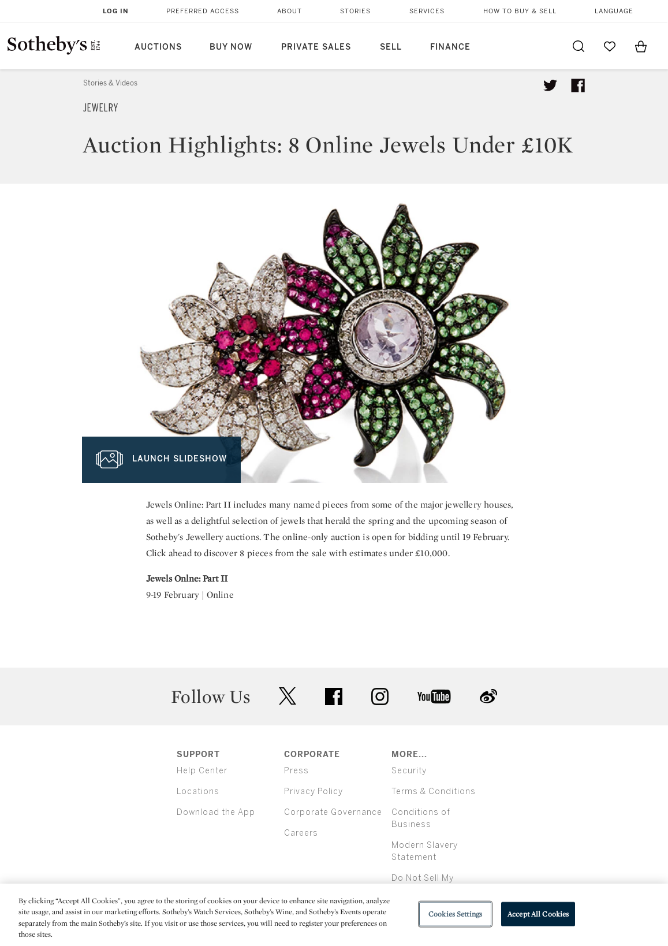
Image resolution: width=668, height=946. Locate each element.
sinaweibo (488, 696)
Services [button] (427, 11)
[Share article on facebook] (578, 85)
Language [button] (614, 11)
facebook (333, 696)
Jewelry (100, 108)
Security (409, 771)
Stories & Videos (110, 83)
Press (296, 771)
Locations (198, 791)
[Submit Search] (578, 46)
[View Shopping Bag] (641, 46)
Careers (301, 833)
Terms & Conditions (433, 791)
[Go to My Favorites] (609, 46)
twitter (287, 696)
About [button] (289, 11)
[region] (334, 915)
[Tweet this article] (550, 85)
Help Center (202, 771)
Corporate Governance (333, 812)
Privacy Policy (313, 791)
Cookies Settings (455, 914)
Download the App (216, 812)
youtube (434, 696)
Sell (391, 47)
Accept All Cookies (538, 914)
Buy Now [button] (231, 47)
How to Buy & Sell (520, 11)
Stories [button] (355, 11)
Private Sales (316, 47)
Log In (116, 11)
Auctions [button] (158, 47)
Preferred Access (202, 11)
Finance (450, 47)
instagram (380, 696)
